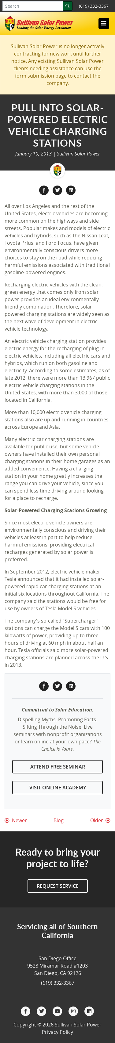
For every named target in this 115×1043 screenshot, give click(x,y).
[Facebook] (26, 1010)
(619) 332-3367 (94, 6)
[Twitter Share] (58, 189)
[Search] (67, 6)
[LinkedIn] (89, 1010)
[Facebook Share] (44, 189)
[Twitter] (42, 1010)
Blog (59, 820)
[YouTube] (58, 1010)
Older (100, 820)
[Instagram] (74, 1010)
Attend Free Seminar (57, 766)
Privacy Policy (57, 1032)
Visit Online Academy (57, 787)
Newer (16, 820)
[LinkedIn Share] (71, 189)
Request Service (58, 886)
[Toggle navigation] (103, 23)
